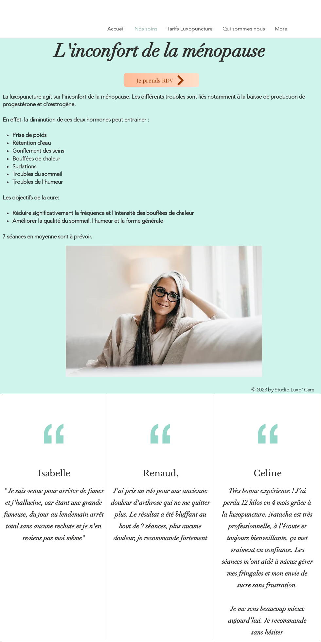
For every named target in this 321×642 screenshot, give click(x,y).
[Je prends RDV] (161, 80)
